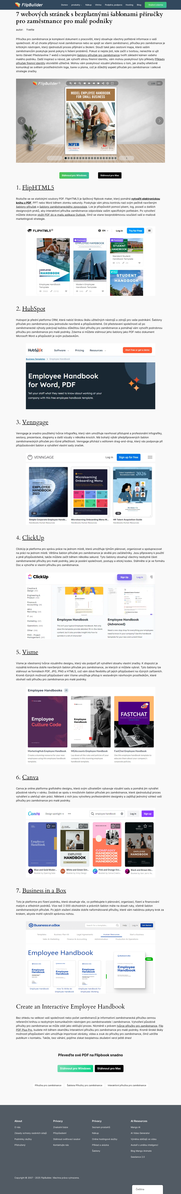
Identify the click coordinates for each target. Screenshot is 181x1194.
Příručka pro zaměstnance (48, 1085)
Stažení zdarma (155, 5)
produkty (75, 5)
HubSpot (33, 309)
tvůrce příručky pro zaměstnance (137, 1025)
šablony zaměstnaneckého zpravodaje (63, 206)
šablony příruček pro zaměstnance (98, 55)
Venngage (35, 422)
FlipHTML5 (38, 188)
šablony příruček (26, 206)
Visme (30, 652)
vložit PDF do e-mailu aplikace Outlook (61, 214)
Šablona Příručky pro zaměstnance (84, 1085)
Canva (30, 777)
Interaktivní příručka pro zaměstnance (127, 1085)
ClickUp (33, 538)
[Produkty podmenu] (81, 5)
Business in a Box (44, 891)
